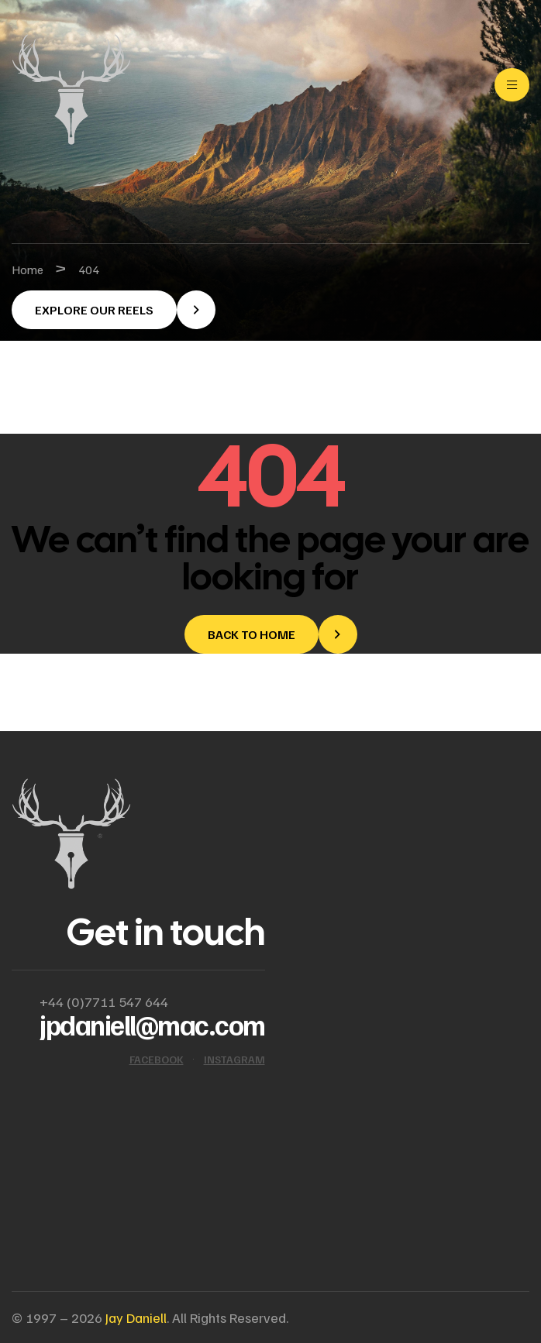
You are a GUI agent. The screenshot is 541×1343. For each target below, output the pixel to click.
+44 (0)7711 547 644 (104, 1001)
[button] (113, 309)
